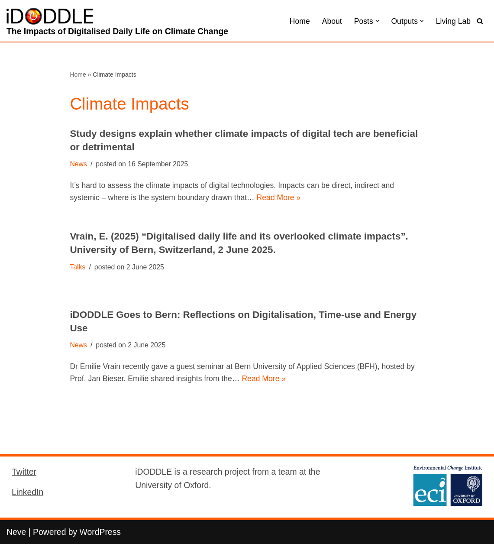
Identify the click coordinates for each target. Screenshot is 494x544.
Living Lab (453, 21)
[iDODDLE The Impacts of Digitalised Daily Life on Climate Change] (117, 23)
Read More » (279, 197)
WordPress (100, 532)
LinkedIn (27, 492)
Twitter (24, 471)
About (332, 21)
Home (300, 21)
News (78, 164)
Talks (77, 267)
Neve (16, 532)
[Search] (480, 21)
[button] (377, 21)
